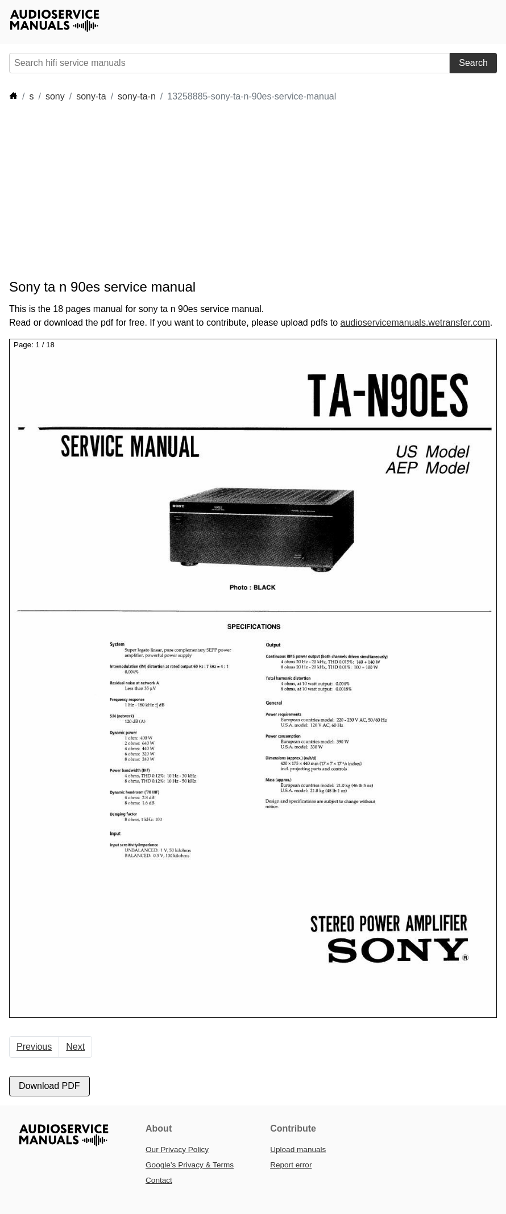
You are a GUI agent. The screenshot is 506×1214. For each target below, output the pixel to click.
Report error (291, 1165)
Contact (159, 1180)
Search (473, 63)
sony (55, 96)
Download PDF (49, 1086)
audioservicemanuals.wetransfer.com (415, 322)
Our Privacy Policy (177, 1149)
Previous (34, 1046)
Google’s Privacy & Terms (190, 1165)
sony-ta (91, 96)
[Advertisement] (216, 191)
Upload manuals (298, 1149)
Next (75, 1046)
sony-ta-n (137, 96)
